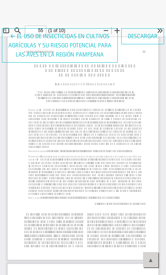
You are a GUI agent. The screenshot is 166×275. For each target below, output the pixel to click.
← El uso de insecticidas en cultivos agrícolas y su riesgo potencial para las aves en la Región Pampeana (60, 44)
